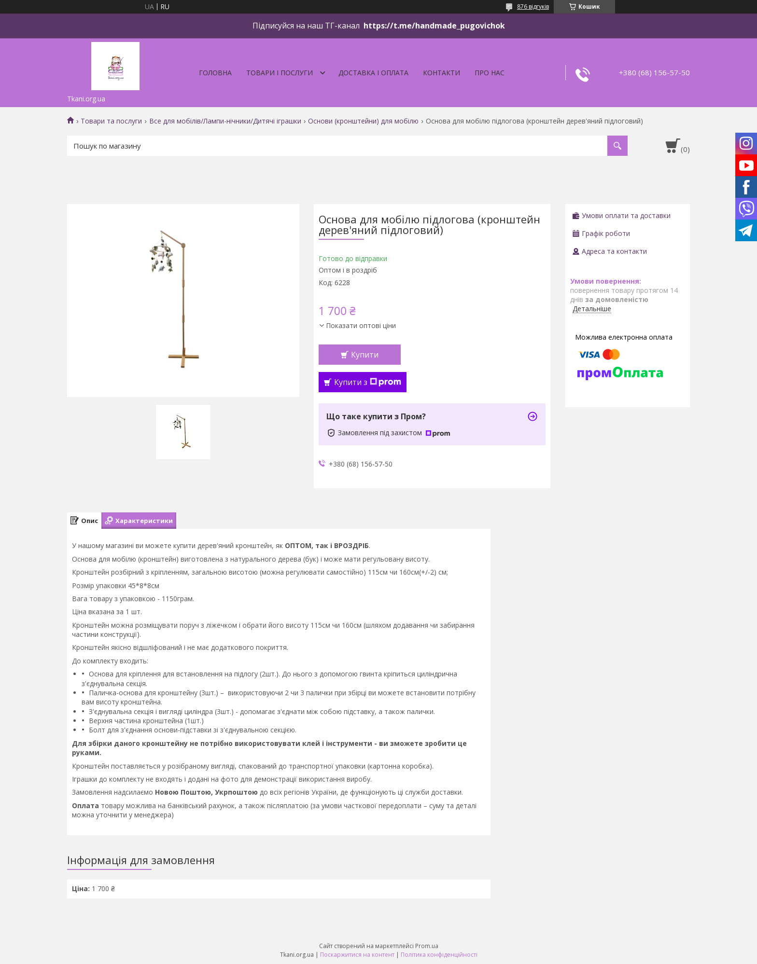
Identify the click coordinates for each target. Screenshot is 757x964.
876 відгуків (533, 6)
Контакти (441, 72)
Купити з (367, 382)
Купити (364, 354)
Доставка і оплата (373, 72)
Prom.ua (426, 946)
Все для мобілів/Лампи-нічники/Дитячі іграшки (225, 121)
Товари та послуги (111, 121)
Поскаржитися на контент (357, 954)
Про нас (490, 72)
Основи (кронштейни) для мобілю (363, 121)
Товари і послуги (279, 72)
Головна (215, 72)
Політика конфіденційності (439, 954)
